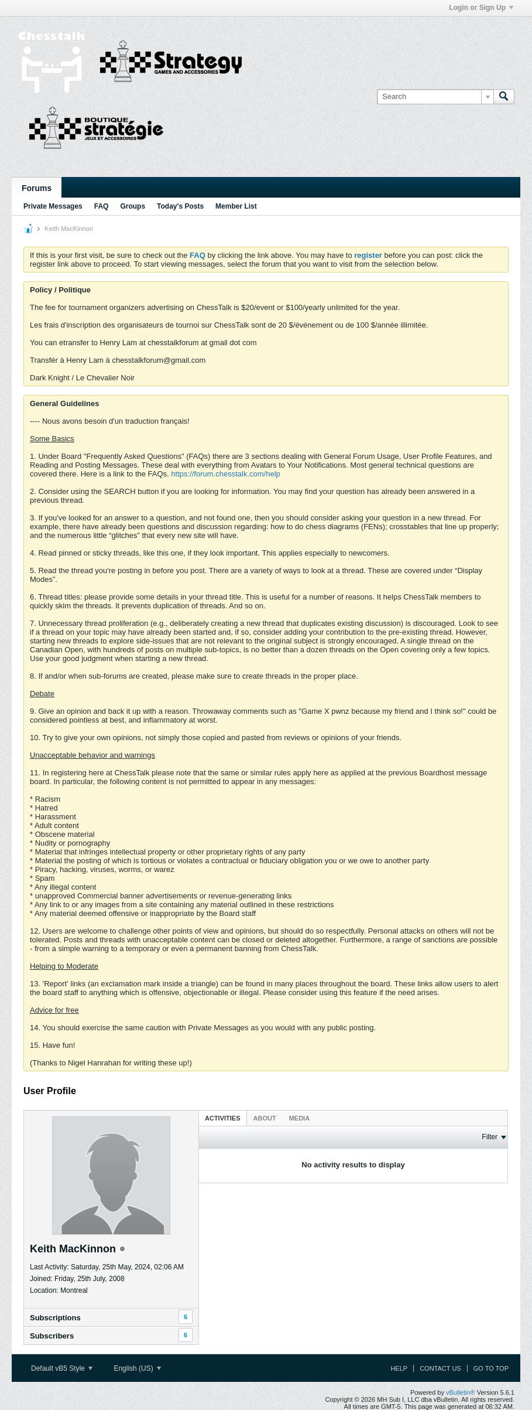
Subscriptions (55, 1317)
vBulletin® (460, 1392)
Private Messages (53, 206)
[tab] (222, 1118)
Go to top (491, 1368)
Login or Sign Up (481, 8)
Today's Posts (180, 206)
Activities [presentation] (223, 1118)
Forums (37, 188)
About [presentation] (264, 1118)
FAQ (101, 206)
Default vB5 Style (61, 1368)
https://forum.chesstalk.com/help (225, 473)
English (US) (137, 1368)
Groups (132, 206)
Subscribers (52, 1335)
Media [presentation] (299, 1118)
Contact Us (440, 1368)
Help (398, 1368)
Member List (236, 206)
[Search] (435, 96)
